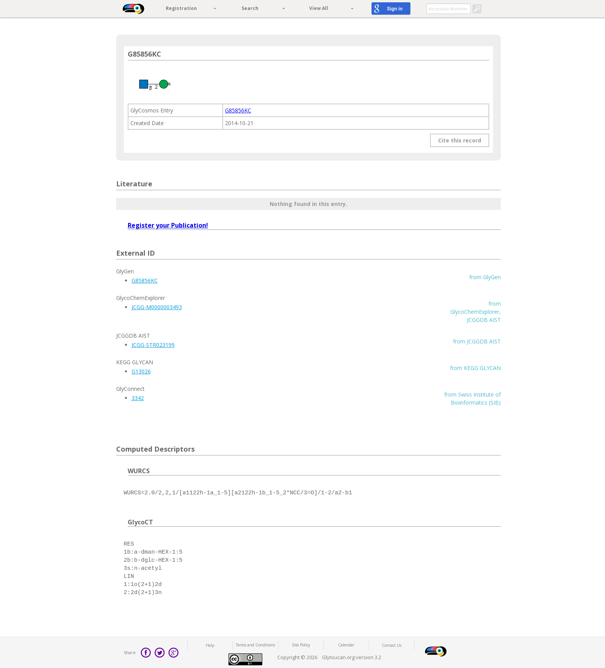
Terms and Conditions (255, 645)
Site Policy (301, 645)
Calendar (346, 645)
